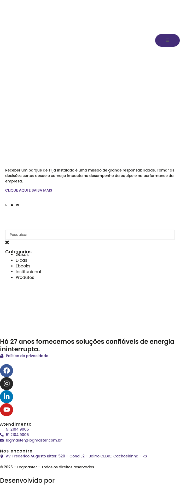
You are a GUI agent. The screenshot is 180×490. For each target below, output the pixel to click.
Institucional (28, 272)
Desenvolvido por (45, 480)
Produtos (25, 277)
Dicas (21, 260)
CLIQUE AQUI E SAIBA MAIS (28, 190)
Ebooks (23, 266)
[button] (6, 205)
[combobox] (90, 235)
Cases (22, 255)
